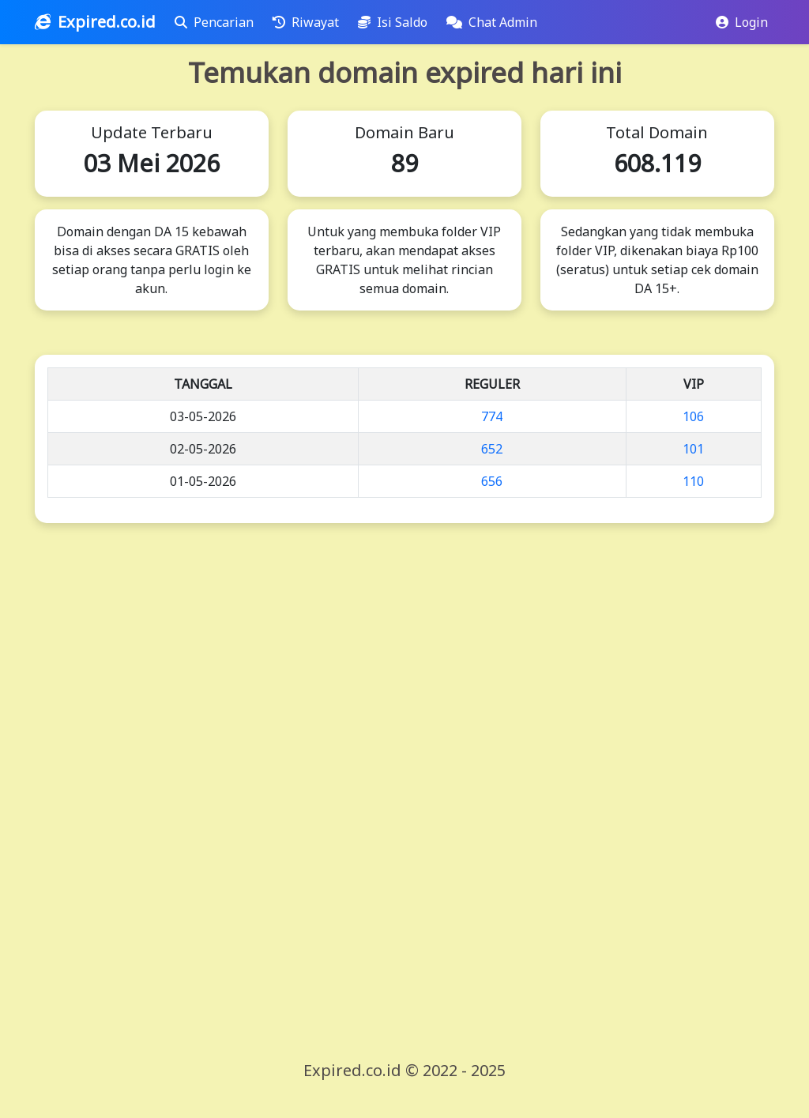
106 (693, 416)
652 (491, 448)
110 (693, 481)
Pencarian (217, 22)
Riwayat (309, 22)
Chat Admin (495, 22)
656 (491, 481)
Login (742, 22)
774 (491, 416)
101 (693, 448)
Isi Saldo (396, 22)
